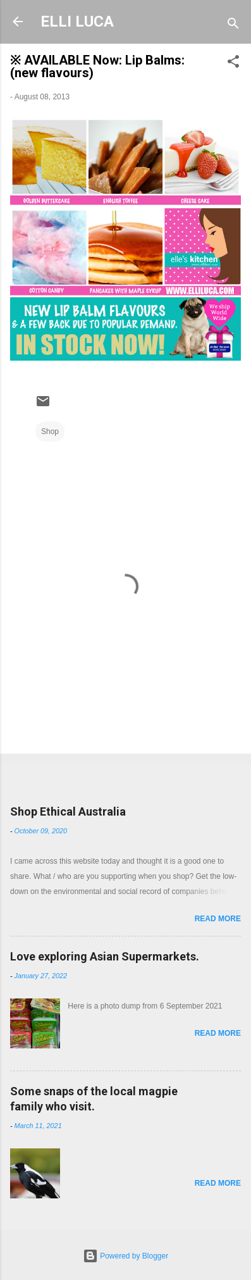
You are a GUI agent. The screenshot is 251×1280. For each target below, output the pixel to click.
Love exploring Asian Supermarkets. (104, 956)
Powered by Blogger (125, 1256)
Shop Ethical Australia (68, 811)
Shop (50, 431)
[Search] (233, 25)
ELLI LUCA (77, 21)
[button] (233, 64)
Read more (218, 918)
